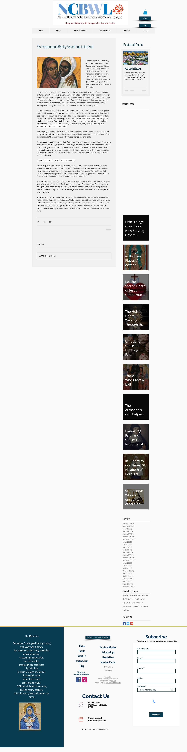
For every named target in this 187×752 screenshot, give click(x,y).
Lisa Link (145, 596)
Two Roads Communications (113, 683)
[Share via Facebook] (38, 222)
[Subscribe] (156, 714)
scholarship (144, 606)
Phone (140, 668)
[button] (145, 12)
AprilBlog (125, 596)
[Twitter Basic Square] (128, 623)
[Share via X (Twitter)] (44, 222)
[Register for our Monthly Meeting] (97, 637)
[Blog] (82, 665)
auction (143, 599)
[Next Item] (144, 58)
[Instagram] (84, 679)
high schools (126, 603)
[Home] (82, 645)
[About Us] (82, 655)
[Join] (145, 25)
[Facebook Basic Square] (124, 623)
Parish (140, 678)
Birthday (142, 686)
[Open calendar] (172, 690)
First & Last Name (143, 649)
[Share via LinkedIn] (50, 222)
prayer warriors (127, 606)
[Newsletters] (108, 657)
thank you (126, 610)
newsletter (139, 603)
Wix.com (113, 681)
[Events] (82, 650)
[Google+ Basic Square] (131, 623)
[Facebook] (78, 679)
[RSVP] (145, 18)
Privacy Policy (108, 667)
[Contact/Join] (82, 660)
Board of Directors (135, 596)
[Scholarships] (108, 652)
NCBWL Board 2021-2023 (131, 599)
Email (139, 658)
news (133, 603)
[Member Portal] (108, 662)
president (136, 606)
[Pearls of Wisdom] (108, 647)
